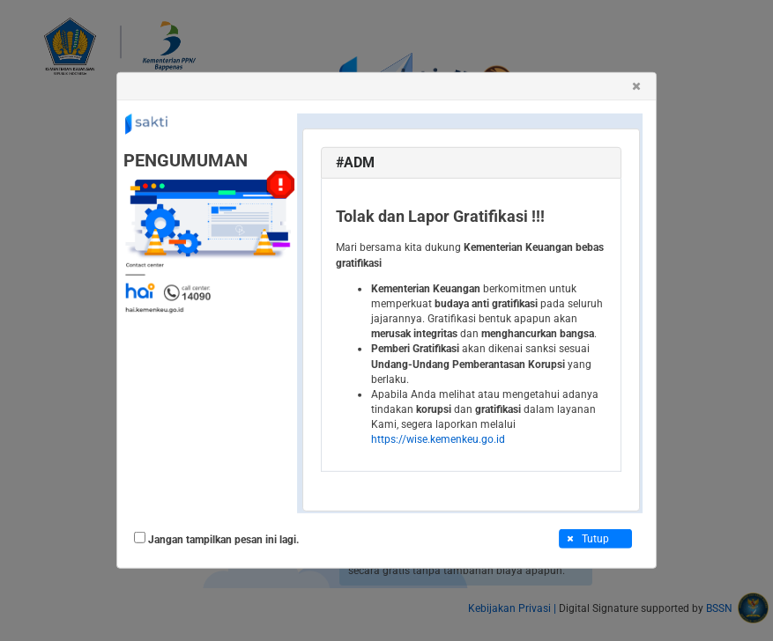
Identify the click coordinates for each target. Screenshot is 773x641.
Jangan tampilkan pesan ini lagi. (223, 539)
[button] (636, 86)
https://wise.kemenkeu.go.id (438, 439)
